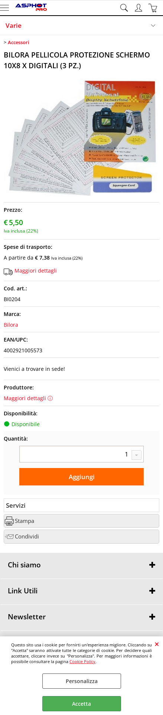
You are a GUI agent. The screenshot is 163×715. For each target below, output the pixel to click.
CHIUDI (156, 644)
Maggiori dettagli (35, 270)
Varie (14, 25)
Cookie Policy (82, 661)
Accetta (81, 703)
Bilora (11, 324)
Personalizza (82, 681)
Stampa (24, 521)
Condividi (27, 536)
